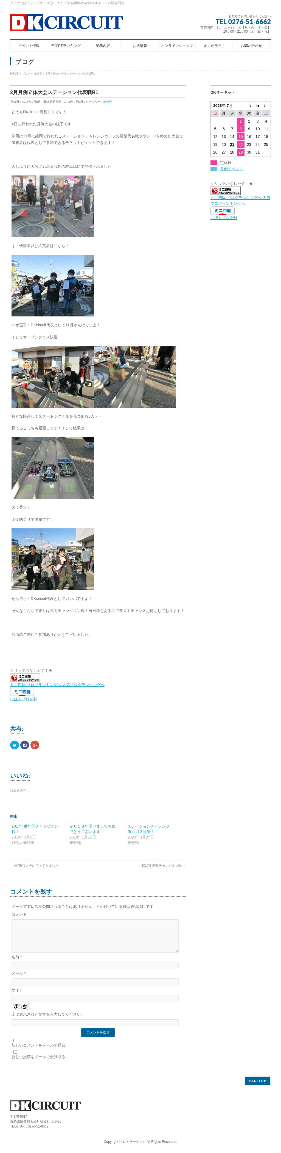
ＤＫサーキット (134, 1142)
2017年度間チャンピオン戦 (163, 866)
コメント (19, 914)
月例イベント (231, 169)
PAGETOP (257, 1081)
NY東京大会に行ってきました (34, 866)
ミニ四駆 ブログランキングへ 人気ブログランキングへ (240, 198)
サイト (17, 996)
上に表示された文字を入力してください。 (48, 1021)
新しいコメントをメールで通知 (38, 1052)
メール (19, 980)
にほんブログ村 (23, 699)
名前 (17, 963)
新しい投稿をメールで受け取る (38, 1063)
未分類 (107, 101)
